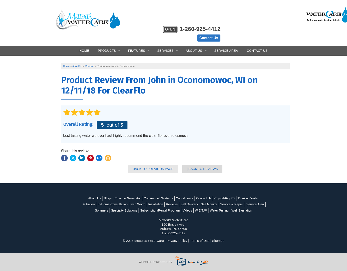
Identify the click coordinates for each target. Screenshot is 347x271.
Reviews (182, 198)
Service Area (226, 44)
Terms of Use (199, 240)
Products (107, 44)
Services (165, 44)
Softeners (123, 204)
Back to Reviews (203, 163)
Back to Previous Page (153, 163)
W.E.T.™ (223, 204)
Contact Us (208, 20)
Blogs (108, 192)
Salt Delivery (199, 198)
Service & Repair (242, 198)
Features (136, 44)
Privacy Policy (177, 240)
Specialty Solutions (146, 204)
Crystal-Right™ (224, 192)
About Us (194, 44)
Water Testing (241, 204)
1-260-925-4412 (191, 12)
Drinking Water (248, 192)
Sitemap (218, 240)
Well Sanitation (173, 210)
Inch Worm (148, 198)
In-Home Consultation (123, 198)
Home (84, 44)
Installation (165, 198)
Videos (209, 204)
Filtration (99, 198)
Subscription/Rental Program (182, 204)
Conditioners (184, 192)
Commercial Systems (158, 192)
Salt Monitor (219, 198)
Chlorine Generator (127, 192)
